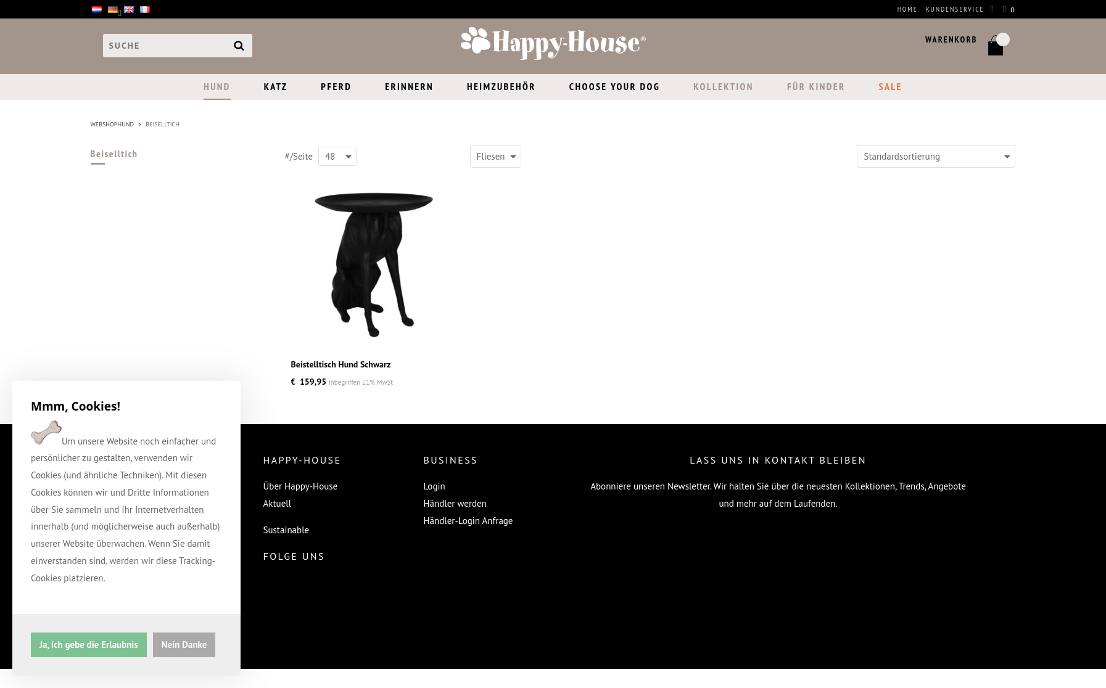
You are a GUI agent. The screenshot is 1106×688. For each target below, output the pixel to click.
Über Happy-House (300, 486)
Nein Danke (184, 644)
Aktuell (277, 503)
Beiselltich (114, 153)
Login (434, 486)
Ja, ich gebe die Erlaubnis (88, 644)
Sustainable (286, 530)
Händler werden (455, 503)
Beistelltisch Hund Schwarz (341, 364)
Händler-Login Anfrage (468, 520)
